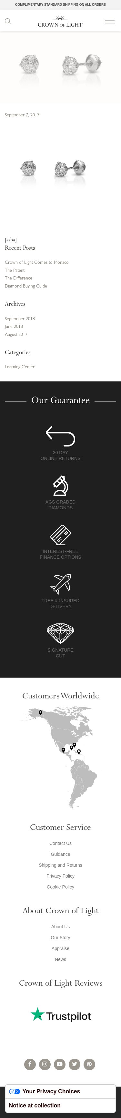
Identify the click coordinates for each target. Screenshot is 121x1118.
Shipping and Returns (60, 865)
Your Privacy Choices (44, 1091)
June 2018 (14, 326)
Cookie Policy (60, 886)
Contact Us (60, 843)
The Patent (15, 270)
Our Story (60, 937)
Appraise (60, 948)
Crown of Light (60, 20)
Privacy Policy (60, 876)
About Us (60, 926)
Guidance (60, 854)
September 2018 (20, 319)
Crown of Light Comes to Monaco (37, 262)
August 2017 (16, 334)
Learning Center (20, 367)
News (60, 959)
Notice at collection (35, 1105)
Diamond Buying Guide (26, 286)
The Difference (18, 278)
